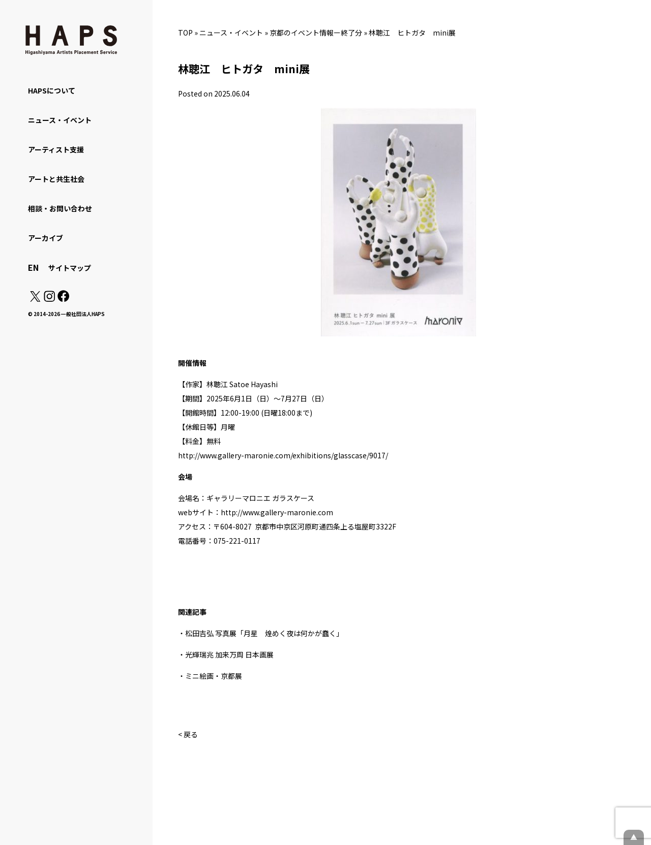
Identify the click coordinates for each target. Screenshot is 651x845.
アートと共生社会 (56, 178)
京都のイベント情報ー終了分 (316, 32)
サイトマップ (69, 268)
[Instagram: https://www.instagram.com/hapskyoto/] (49, 299)
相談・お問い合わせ (60, 208)
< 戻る (188, 734)
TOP (185, 32)
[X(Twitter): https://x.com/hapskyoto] (35, 299)
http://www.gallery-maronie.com (277, 512)
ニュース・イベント (231, 32)
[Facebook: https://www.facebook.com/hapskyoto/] (62, 299)
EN (33, 267)
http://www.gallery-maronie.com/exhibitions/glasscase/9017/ (283, 455)
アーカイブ (45, 237)
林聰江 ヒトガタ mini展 (412, 32)
